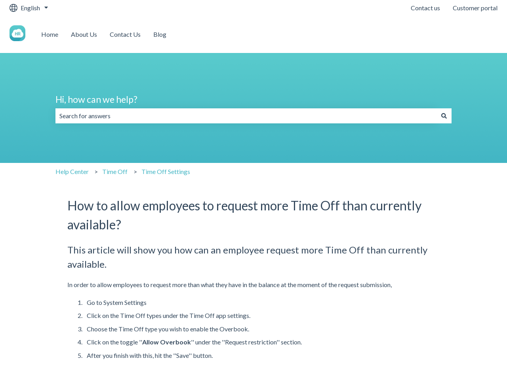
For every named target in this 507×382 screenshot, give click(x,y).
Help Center (72, 171)
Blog (159, 34)
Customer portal (475, 7)
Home (49, 34)
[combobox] (245, 115)
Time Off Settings (165, 171)
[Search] (444, 115)
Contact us (425, 7)
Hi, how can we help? (96, 99)
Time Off (115, 171)
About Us (84, 34)
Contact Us (125, 34)
